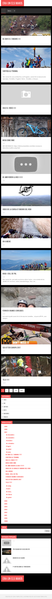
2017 (6, 432)
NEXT (21, 390)
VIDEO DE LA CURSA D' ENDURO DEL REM (17, 209)
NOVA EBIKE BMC (9, 140)
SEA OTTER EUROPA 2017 (12, 347)
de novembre (10, 438)
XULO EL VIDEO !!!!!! (9, 107)
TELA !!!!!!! (6, 379)
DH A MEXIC (7, 241)
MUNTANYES (6, 413)
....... (14, 540)
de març (9, 491)
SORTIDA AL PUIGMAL (10, 70)
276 (16, 390)
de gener (9, 497)
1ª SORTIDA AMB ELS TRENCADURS (21, 567)
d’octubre (9, 440)
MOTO (5, 410)
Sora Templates (18, 596)
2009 (6, 521)
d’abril (8, 489)
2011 (5, 515)
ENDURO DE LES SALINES (19, 558)
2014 (6, 507)
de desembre (10, 435)
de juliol (9, 449)
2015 (6, 504)
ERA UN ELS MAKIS (12, 3)
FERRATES (6, 417)
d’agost (8, 446)
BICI (4, 403)
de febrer (9, 494)
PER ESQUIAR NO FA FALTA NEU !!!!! (21, 549)
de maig (8, 486)
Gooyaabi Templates (40, 596)
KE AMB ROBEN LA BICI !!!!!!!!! (13, 177)
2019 (6, 426)
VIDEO (5, 400)
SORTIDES (6, 407)
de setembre (10, 443)
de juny (8, 452)
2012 (6, 512)
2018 (6, 429)
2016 (6, 501)
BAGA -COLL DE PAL (9, 273)
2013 (6, 509)
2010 (6, 518)
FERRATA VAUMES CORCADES (13, 310)
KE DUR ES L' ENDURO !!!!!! (12, 38)
